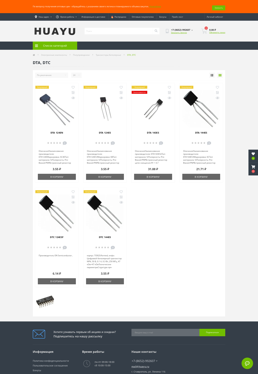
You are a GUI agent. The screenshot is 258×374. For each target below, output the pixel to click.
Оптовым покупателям (143, 14)
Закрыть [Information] (219, 5)
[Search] (156, 28)
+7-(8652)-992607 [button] (144, 358)
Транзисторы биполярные (108, 52)
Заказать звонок (179, 30)
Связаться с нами (43, 372)
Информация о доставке (93, 14)
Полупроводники (81, 52)
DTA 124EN (57, 130)
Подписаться (212, 329)
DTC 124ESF (57, 234)
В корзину (56, 174)
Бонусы (162, 14)
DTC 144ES (105, 234)
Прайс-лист (177, 14)
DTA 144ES (201, 130)
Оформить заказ (217, 29)
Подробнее (155, 5)
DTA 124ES (105, 130)
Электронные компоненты (54, 52)
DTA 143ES (153, 130)
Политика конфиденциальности (51, 358)
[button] (253, 169)
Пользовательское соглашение (50, 362)
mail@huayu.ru (140, 363)
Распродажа (118, 14)
